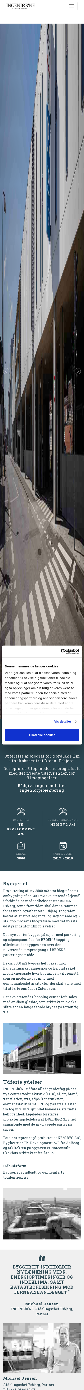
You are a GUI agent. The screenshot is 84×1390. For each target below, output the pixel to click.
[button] (6, 371)
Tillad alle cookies (42, 735)
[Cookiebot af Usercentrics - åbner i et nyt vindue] (61, 651)
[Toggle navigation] (72, 6)
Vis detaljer (62, 721)
